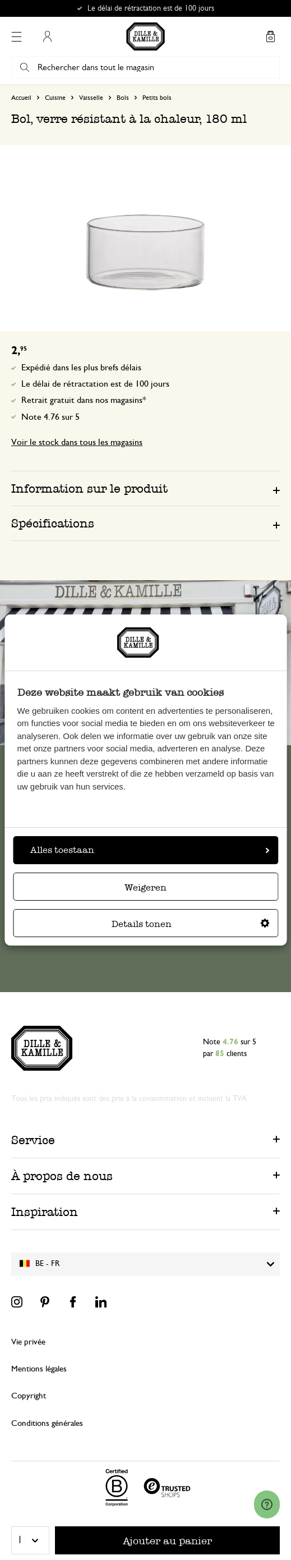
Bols (123, 97)
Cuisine (55, 97)
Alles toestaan (149, 850)
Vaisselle (91, 97)
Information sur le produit (89, 488)
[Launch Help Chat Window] (267, 1504)
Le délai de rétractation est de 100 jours (95, 383)
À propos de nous (62, 1176)
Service (33, 1140)
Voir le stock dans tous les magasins (76, 442)
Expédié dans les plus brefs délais (81, 367)
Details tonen (191, 924)
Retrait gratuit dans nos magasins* (83, 400)
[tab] (145, 488)
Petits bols (157, 97)
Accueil (21, 97)
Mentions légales (39, 1369)
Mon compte (47, 36)
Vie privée (28, 1342)
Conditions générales (47, 1423)
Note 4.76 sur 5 (50, 416)
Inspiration (44, 1212)
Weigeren (145, 887)
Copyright (28, 1396)
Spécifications (52, 523)
